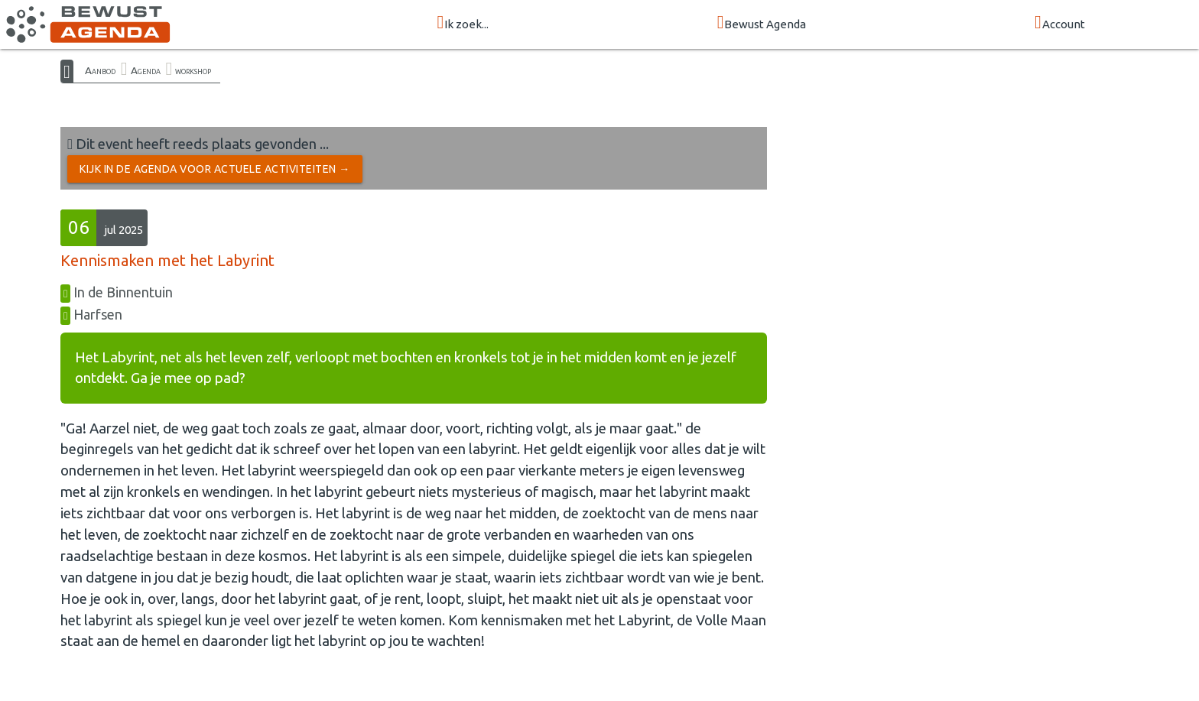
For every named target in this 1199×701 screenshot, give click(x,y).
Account (1060, 23)
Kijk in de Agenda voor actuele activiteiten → (215, 169)
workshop (193, 70)
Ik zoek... (463, 23)
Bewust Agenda (762, 23)
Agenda (146, 70)
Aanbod (100, 70)
